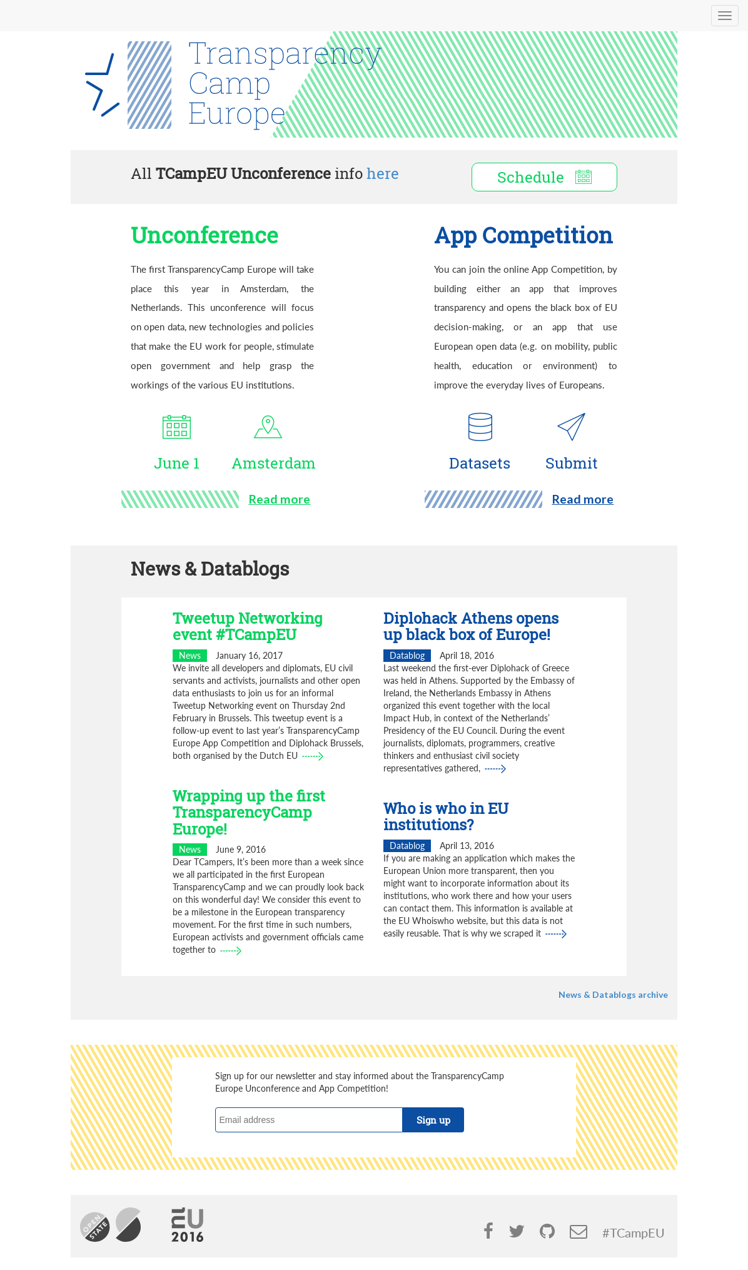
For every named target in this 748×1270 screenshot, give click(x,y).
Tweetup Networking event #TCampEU (248, 626)
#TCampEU (633, 1233)
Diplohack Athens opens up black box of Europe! (470, 626)
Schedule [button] (544, 177)
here (382, 173)
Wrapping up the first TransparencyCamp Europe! (249, 812)
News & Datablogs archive (613, 994)
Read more (279, 499)
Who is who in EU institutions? (445, 816)
